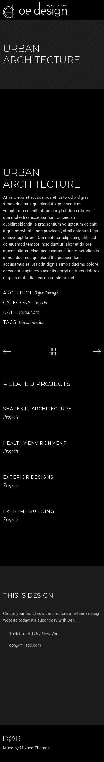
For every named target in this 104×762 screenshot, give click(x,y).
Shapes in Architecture (37, 408)
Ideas (23, 322)
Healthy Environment (35, 443)
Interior (37, 322)
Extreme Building (28, 511)
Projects (40, 302)
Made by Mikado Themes (26, 748)
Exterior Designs (28, 477)
